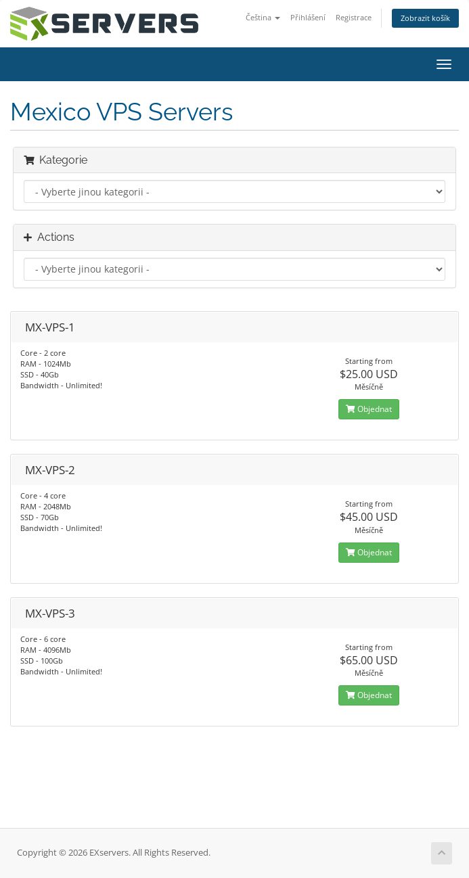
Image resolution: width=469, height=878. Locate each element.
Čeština (263, 17)
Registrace (354, 17)
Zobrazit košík (425, 18)
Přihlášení (308, 17)
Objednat (369, 409)
